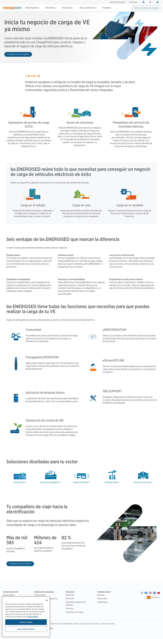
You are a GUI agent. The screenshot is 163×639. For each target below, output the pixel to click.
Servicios (69, 608)
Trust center (102, 598)
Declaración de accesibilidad (61, 624)
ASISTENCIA (133, 2)
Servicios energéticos (49, 482)
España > (156, 597)
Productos (70, 595)
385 (10, 542)
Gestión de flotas (80, 482)
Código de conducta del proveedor (87, 624)
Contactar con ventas (74, 612)
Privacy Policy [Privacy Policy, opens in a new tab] (33, 617)
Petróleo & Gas (111, 482)
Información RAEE (108, 624)
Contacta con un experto (18, 54)
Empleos (101, 595)
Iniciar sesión (8, 595)
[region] (26, 616)
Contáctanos (102, 602)
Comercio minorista (142, 482)
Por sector (70, 598)
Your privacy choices (25, 629)
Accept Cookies (26, 622)
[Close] (47, 600)
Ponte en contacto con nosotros (146, 8)
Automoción (19, 482)
